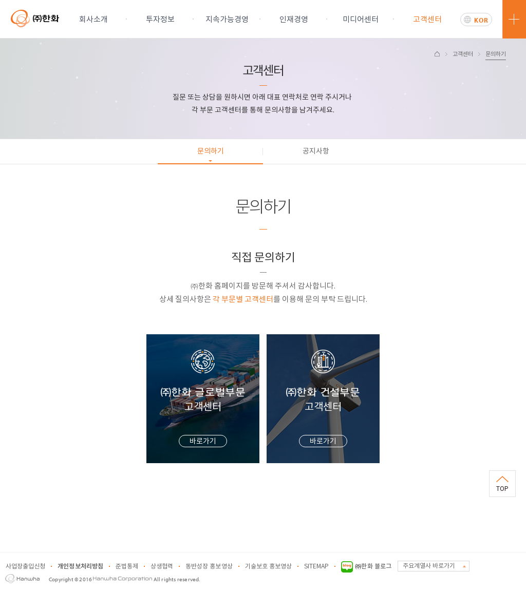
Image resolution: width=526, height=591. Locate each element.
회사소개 (93, 19)
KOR (481, 20)
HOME (437, 54)
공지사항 (316, 151)
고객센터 (427, 19)
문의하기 (495, 54)
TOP (502, 489)
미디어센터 (361, 19)
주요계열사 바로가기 (429, 566)
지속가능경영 (227, 19)
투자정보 (160, 19)
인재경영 (293, 19)
